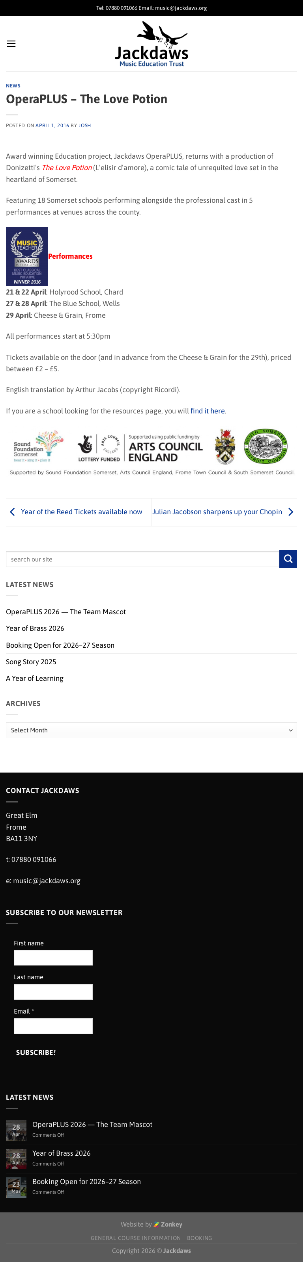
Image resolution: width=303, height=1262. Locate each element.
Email (24, 1011)
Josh (85, 125)
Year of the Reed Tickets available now (74, 512)
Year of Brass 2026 (35, 628)
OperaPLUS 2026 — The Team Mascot (66, 612)
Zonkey (167, 1224)
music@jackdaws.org (46, 881)
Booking (199, 1238)
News (13, 86)
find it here (208, 411)
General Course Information (136, 1238)
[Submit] (288, 559)
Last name (28, 977)
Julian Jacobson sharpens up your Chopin (224, 512)
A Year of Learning (35, 678)
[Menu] (11, 43)
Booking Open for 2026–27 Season (60, 645)
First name (29, 943)
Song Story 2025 (31, 662)
